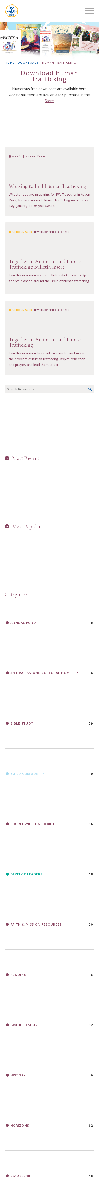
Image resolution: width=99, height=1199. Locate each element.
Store (49, 100)
